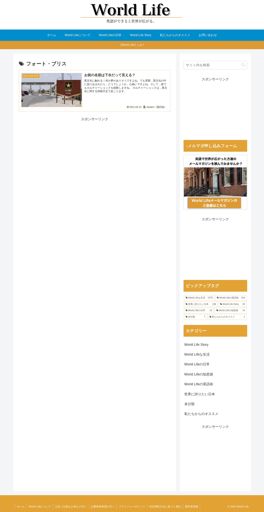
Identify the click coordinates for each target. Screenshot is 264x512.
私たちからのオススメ (201, 414)
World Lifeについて (40, 506)
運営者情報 (191, 506)
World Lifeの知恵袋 (198, 374)
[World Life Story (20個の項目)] (232, 304)
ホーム (21, 506)
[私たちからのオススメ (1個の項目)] (227, 317)
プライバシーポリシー (132, 506)
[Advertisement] (94, 148)
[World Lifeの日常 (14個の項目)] (199, 310)
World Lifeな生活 (197, 354)
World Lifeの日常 (197, 364)
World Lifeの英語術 (198, 384)
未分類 (189, 404)
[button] (243, 65)
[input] (215, 65)
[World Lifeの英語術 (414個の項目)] (231, 298)
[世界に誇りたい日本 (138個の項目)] (201, 304)
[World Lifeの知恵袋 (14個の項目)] (231, 310)
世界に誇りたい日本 (199, 394)
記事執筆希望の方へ (103, 506)
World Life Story (196, 345)
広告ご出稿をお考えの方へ (71, 506)
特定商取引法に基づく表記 (165, 506)
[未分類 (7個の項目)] (195, 317)
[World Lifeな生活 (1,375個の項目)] (199, 298)
